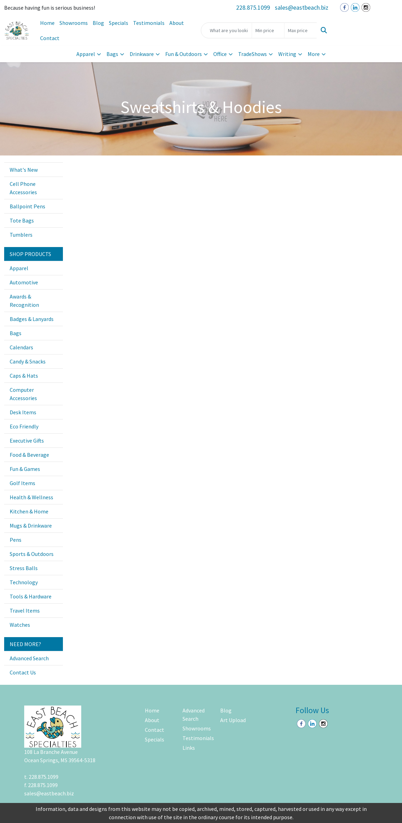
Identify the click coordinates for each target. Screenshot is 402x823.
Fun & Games (25, 468)
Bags (112, 53)
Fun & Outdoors (183, 53)
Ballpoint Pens (27, 206)
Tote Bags (22, 220)
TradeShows (252, 53)
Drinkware (142, 53)
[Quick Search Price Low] (268, 30)
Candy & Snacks (28, 361)
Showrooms (73, 22)
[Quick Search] (226, 30)
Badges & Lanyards (32, 318)
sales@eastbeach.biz (301, 7)
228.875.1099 (253, 7)
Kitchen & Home (29, 511)
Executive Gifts (27, 440)
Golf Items (22, 483)
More (314, 53)
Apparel (85, 53)
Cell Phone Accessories (23, 188)
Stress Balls (24, 568)
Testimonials (149, 22)
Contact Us (23, 672)
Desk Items (23, 412)
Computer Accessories (23, 393)
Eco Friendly (24, 426)
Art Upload (233, 720)
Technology (24, 582)
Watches (20, 624)
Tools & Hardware (31, 596)
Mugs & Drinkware (31, 525)
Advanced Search (29, 658)
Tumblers (21, 234)
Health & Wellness (31, 497)
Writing (287, 53)
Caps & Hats (24, 375)
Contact (49, 38)
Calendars (21, 347)
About (176, 22)
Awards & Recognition (24, 300)
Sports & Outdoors (32, 553)
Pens (15, 539)
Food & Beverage (29, 454)
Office (220, 53)
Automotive (24, 282)
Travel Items (25, 610)
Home (47, 22)
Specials (118, 22)
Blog (98, 22)
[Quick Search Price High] (300, 30)
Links (189, 747)
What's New (24, 169)
